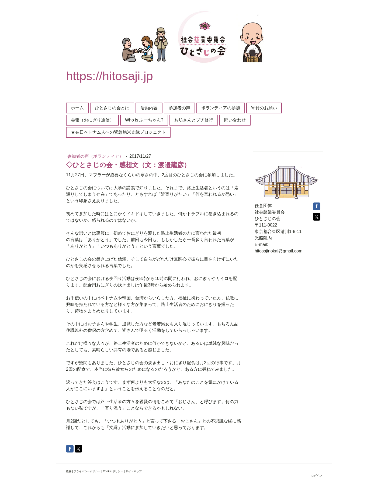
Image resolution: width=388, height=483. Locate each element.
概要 (68, 471)
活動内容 (149, 108)
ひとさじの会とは (112, 108)
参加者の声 (179, 108)
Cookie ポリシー (113, 471)
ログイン (316, 475)
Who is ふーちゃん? (144, 120)
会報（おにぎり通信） (92, 120)
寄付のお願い (264, 108)
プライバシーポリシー (87, 471)
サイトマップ (134, 471)
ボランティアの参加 (220, 108)
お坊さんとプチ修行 (193, 120)
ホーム (77, 108)
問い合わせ (235, 120)
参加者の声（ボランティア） (95, 156)
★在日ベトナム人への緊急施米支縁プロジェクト (118, 132)
